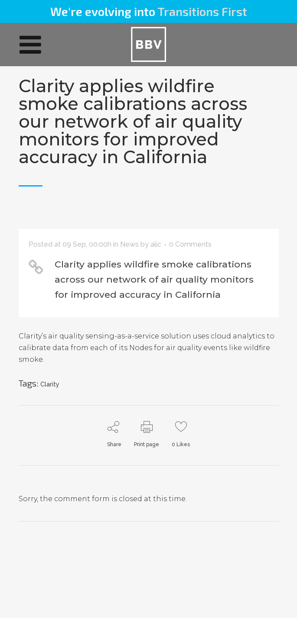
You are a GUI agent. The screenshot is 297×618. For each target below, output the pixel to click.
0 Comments (190, 244)
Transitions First (202, 11)
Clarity (49, 384)
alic (155, 244)
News (129, 244)
